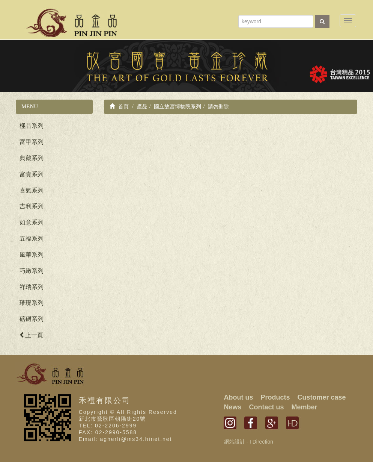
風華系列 (32, 254)
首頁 (119, 106)
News (233, 407)
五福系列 (32, 238)
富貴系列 (32, 174)
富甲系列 (32, 142)
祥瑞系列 (32, 287)
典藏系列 (32, 158)
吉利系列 (32, 206)
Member (304, 407)
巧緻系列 (32, 271)
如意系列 (32, 222)
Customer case (322, 397)
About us (238, 397)
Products (275, 397)
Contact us (266, 407)
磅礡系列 (32, 319)
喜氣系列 (32, 190)
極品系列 (32, 126)
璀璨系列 (32, 303)
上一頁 (31, 335)
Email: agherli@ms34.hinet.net (125, 439)
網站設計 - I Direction (248, 442)
